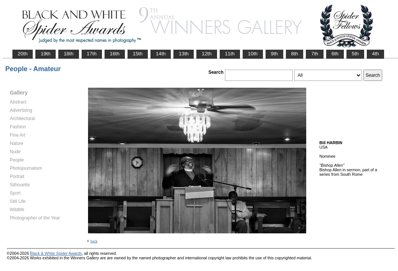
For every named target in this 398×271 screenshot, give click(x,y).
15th (138, 53)
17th (92, 53)
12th (206, 53)
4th (375, 53)
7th (314, 53)
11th (230, 53)
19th (45, 53)
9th (274, 53)
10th (253, 53)
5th (355, 53)
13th (184, 53)
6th (335, 53)
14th (161, 53)
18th (68, 53)
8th (294, 53)
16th (115, 53)
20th (23, 53)
